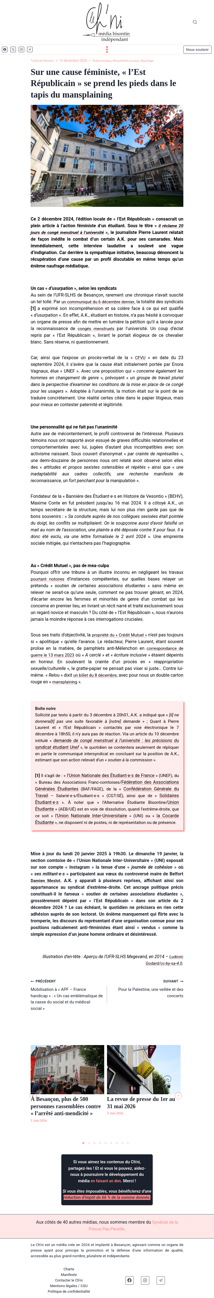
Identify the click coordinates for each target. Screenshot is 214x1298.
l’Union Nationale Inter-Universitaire (129, 825)
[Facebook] (5, 49)
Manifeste (68, 1275)
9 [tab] (128, 1143)
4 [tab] (100, 1143)
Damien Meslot (46, 896)
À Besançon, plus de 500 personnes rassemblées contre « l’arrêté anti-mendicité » (66, 1107)
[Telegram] (30, 49)
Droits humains (108, 61)
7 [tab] (117, 1143)
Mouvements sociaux (137, 61)
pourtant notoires (48, 579)
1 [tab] (83, 1143)
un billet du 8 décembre (136, 675)
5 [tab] (105, 1143)
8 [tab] (122, 1143)
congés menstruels (123, 328)
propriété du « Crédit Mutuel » (130, 635)
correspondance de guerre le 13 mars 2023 (76, 655)
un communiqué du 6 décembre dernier (109, 301)
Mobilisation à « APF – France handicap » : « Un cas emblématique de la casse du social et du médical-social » (67, 1011)
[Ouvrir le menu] (107, 49)
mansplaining (111, 681)
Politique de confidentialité (69, 1291)
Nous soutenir (197, 50)
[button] (33, 1096)
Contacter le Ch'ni (68, 1280)
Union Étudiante (71, 818)
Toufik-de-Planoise (44, 61)
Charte (68, 1269)
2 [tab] (89, 1143)
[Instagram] (21, 49)
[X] (13, 49)
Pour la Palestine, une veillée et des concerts (147, 1004)
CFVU (140, 357)
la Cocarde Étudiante (71, 831)
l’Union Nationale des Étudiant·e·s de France (114, 784)
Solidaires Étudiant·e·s (58, 811)
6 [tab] (111, 1143)
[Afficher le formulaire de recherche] (195, 22)
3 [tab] (94, 1143)
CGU (84, 1286)
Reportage (162, 61)
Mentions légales (63, 1286)
